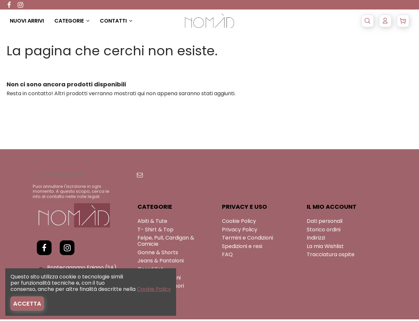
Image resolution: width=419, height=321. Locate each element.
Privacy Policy (239, 231)
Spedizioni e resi (242, 247)
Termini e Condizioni (247, 239)
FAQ (227, 256)
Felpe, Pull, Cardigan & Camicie (165, 242)
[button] (77, 21)
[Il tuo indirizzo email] (90, 176)
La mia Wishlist (325, 247)
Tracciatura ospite (331, 256)
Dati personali (324, 223)
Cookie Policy (239, 223)
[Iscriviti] (155, 176)
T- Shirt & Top (155, 231)
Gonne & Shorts (157, 254)
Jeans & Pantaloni (160, 262)
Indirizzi (316, 239)
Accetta (27, 303)
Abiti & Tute (152, 223)
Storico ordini (323, 231)
